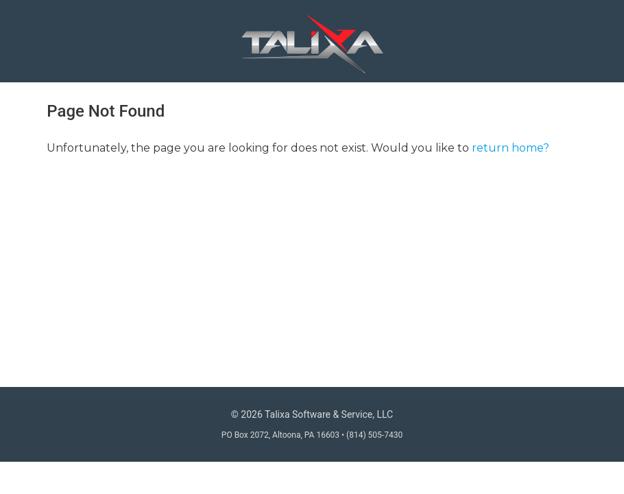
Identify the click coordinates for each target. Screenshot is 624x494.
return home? (510, 147)
